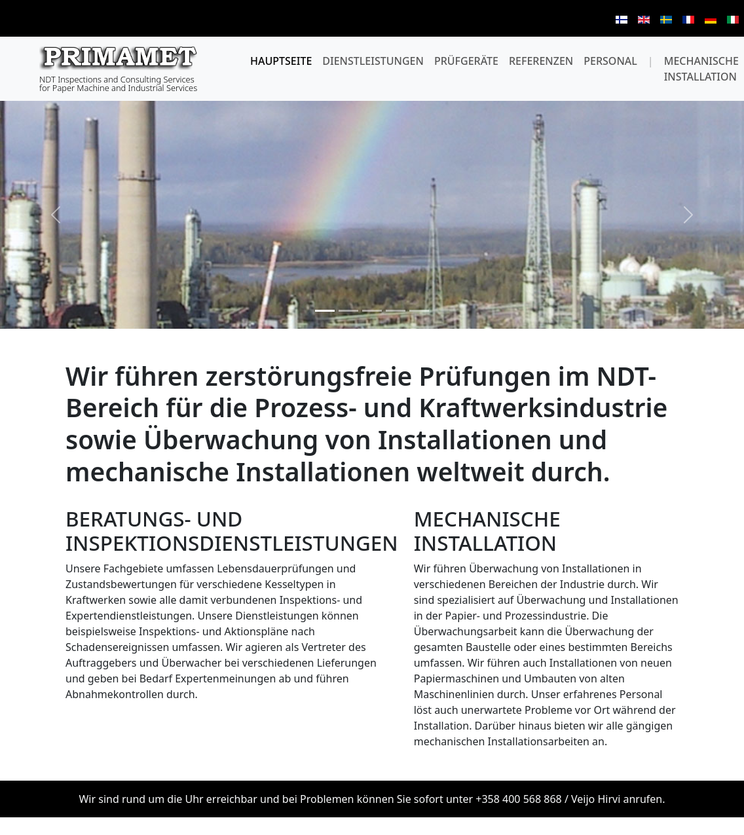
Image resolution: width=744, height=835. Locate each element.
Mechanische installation (701, 69)
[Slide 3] (372, 310)
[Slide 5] (419, 310)
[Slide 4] (395, 310)
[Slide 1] (325, 310)
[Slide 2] (348, 310)
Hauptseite (281, 61)
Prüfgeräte (466, 61)
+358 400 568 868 (518, 799)
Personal (610, 61)
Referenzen (541, 61)
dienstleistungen (373, 61)
